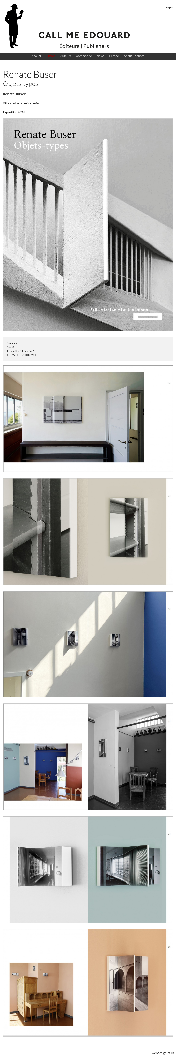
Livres (50, 56)
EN (171, 7)
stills (171, 1053)
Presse (114, 56)
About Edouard (134, 56)
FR (167, 7)
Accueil (37, 56)
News (100, 56)
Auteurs (65, 56)
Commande (84, 56)
